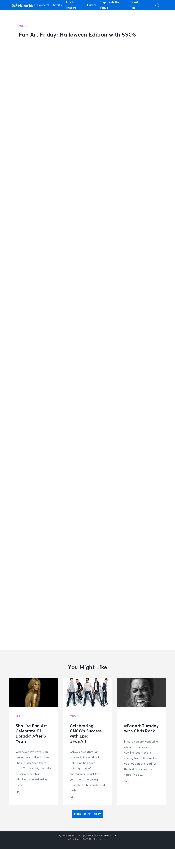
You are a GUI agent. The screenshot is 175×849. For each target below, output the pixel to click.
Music (23, 26)
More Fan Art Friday (87, 813)
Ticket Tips (134, 5)
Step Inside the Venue (109, 5)
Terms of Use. (109, 836)
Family (91, 5)
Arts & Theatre (71, 5)
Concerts (43, 5)
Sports (57, 5)
